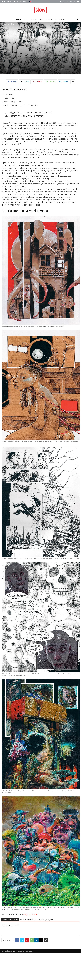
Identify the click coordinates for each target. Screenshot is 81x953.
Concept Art (33, 19)
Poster (41, 19)
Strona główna (5, 24)
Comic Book (48, 19)
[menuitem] (30, 1)
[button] (77, 19)
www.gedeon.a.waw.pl (30, 914)
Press (26, 19)
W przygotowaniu (60, 19)
